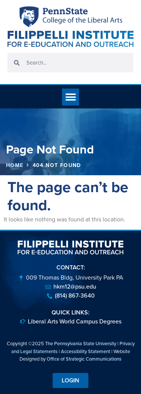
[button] (70, 97)
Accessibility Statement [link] (85, 351)
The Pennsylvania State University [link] (80, 343)
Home (15, 165)
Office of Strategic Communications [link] (84, 358)
